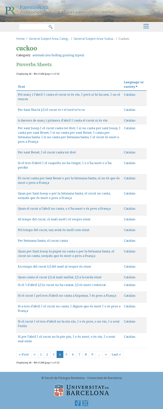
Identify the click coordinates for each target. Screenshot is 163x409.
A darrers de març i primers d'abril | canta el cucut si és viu (63, 120)
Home (20, 39)
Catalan (129, 94)
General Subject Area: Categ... (49, 39)
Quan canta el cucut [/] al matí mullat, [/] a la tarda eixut (60, 277)
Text (21, 87)
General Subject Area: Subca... (94, 39)
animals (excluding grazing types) (58, 55)
